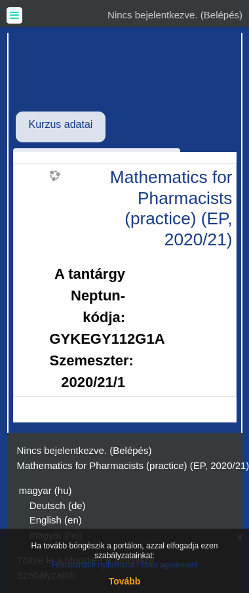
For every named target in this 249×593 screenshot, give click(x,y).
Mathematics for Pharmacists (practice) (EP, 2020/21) (171, 208)
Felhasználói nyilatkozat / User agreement (124, 564)
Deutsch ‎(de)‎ (57, 505)
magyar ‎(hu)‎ (45, 490)
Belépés (221, 14)
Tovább (125, 581)
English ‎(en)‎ (55, 519)
